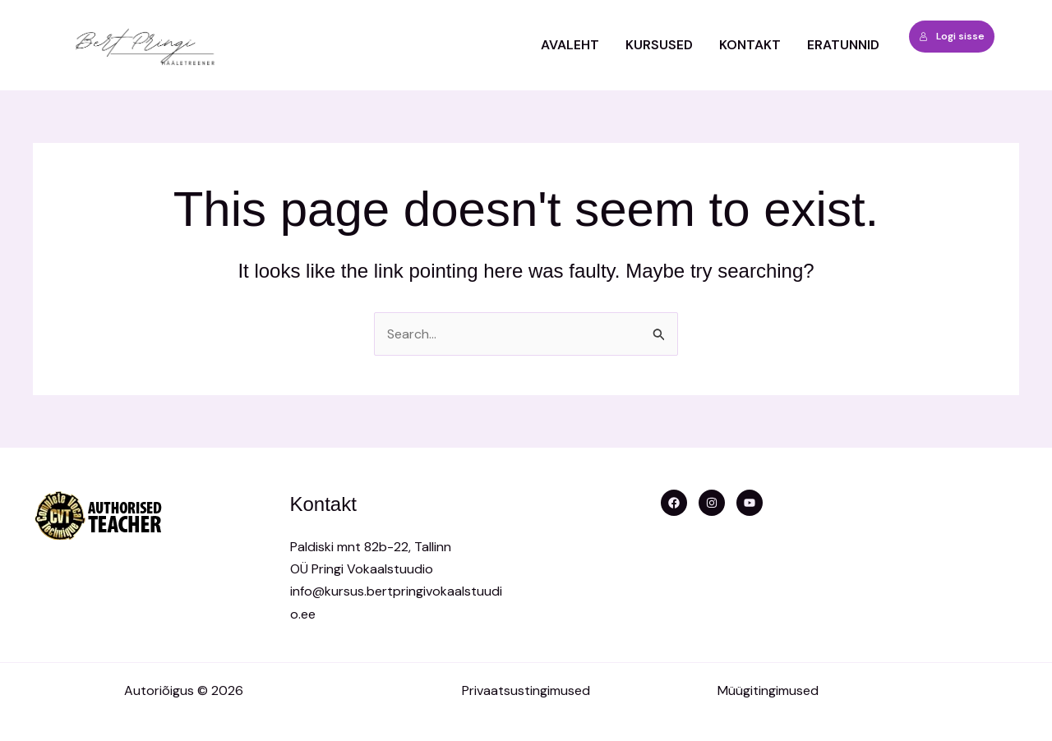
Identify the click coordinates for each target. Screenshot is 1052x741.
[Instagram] (712, 503)
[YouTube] (749, 503)
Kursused (659, 44)
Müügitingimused (768, 690)
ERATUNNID (843, 44)
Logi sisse (952, 36)
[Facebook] (674, 503)
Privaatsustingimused (526, 690)
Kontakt (750, 44)
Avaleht (570, 44)
